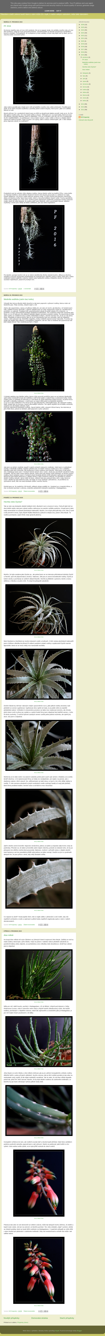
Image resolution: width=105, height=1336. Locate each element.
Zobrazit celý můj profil (86, 120)
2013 (83, 107)
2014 (83, 104)
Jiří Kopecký (85, 117)
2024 (83, 30)
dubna (85, 92)
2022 (83, 35)
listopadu (86, 73)
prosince (85, 57)
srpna (85, 81)
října (84, 76)
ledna (85, 100)
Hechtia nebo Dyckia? (13, 502)
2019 (83, 44)
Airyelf (57, 1330)
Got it (58, 11)
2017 (83, 49)
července (86, 84)
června (85, 87)
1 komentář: (28, 288)
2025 (83, 27)
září (84, 78)
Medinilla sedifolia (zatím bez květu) (19, 299)
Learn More (49, 11)
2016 (83, 52)
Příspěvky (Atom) (22, 1322)
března (85, 95)
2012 (83, 109)
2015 (83, 55)
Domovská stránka (39, 1318)
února (85, 98)
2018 (83, 46)
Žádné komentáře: (29, 491)
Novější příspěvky (11, 1318)
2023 (83, 33)
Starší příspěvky (67, 1318)
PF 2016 (7, 26)
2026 (83, 24)
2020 (83, 41)
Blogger (79, 1330)
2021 (83, 38)
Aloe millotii (8, 935)
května (85, 89)
